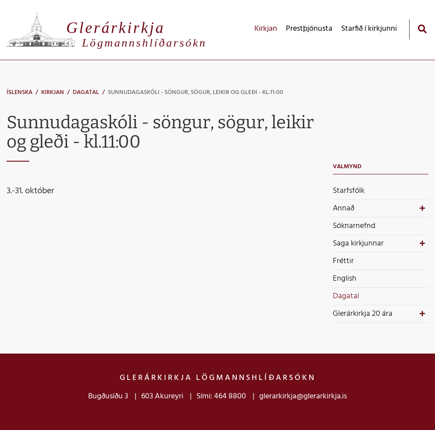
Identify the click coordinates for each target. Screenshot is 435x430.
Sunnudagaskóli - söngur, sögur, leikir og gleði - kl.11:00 (195, 92)
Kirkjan (52, 92)
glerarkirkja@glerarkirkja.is (303, 396)
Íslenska (19, 92)
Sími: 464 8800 (221, 396)
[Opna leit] (422, 29)
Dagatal (86, 92)
